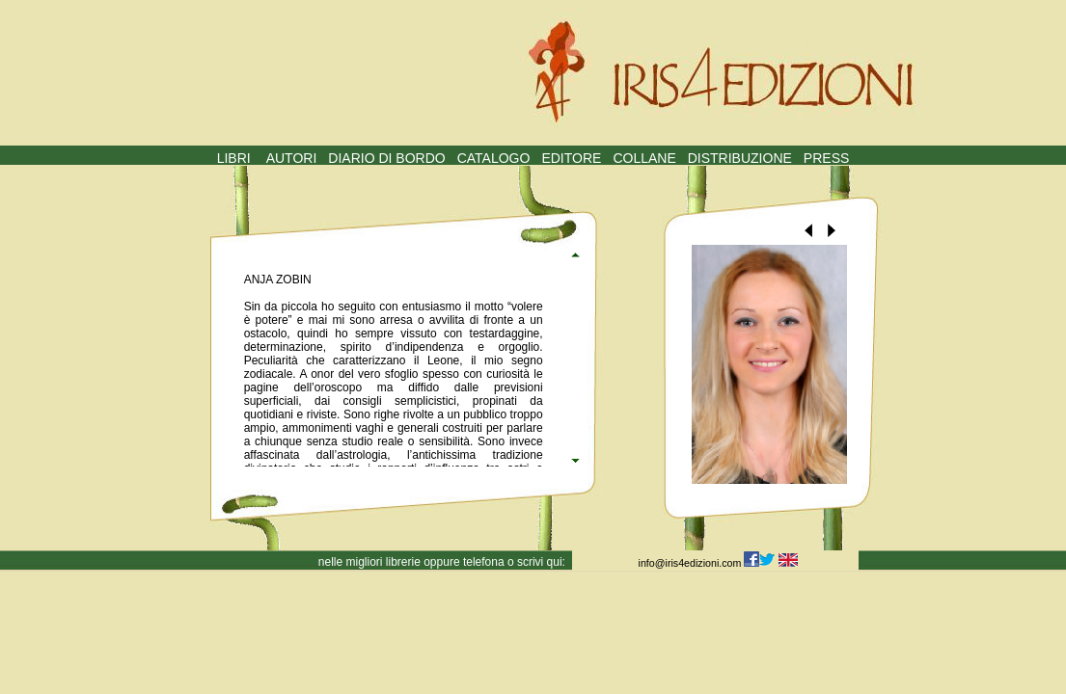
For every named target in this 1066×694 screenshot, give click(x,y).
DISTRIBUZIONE (740, 158)
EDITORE (571, 158)
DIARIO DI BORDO (386, 158)
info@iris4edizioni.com (692, 563)
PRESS (826, 158)
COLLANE (644, 158)
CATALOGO (494, 158)
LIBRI (234, 158)
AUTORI (291, 158)
